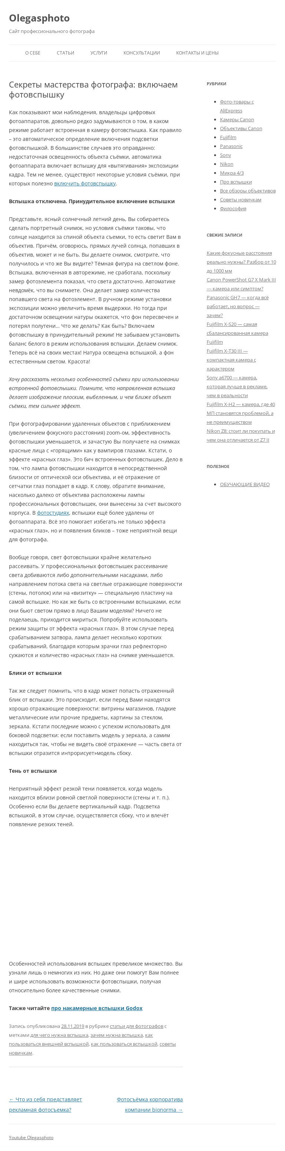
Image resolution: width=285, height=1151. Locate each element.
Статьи (65, 53)
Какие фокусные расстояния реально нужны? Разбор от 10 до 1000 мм (241, 262)
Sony (225, 155)
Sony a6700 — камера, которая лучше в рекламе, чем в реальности (237, 386)
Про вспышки (236, 181)
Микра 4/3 (232, 172)
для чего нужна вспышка (59, 1035)
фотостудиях (53, 512)
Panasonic (231, 146)
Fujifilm (228, 137)
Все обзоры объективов (248, 190)
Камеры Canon (237, 119)
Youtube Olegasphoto (31, 1137)
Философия (233, 208)
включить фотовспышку (85, 183)
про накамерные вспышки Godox (96, 1008)
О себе (32, 53)
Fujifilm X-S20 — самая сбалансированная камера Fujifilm (237, 333)
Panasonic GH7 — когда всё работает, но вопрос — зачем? (238, 306)
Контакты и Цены (197, 53)
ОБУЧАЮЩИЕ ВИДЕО (245, 484)
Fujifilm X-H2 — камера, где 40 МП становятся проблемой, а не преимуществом (241, 413)
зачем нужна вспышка (117, 1035)
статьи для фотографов (136, 1026)
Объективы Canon (241, 128)
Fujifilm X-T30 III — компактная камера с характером (231, 359)
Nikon (226, 164)
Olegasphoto (39, 17)
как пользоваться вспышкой (124, 1043)
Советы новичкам (241, 199)
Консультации (142, 53)
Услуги (99, 53)
